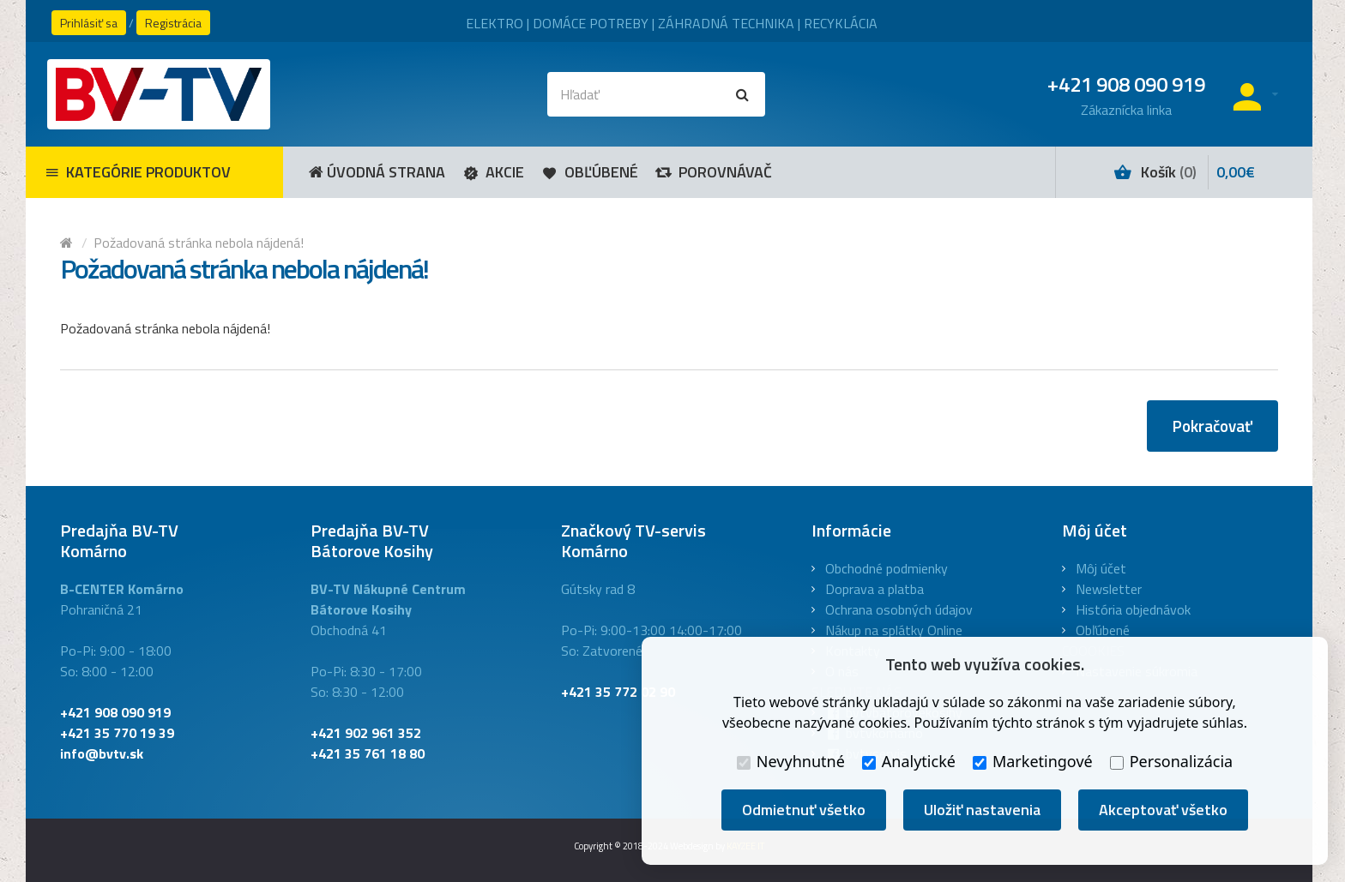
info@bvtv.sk (101, 753)
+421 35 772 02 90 (618, 691)
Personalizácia (1171, 761)
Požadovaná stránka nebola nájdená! (198, 242)
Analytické (909, 761)
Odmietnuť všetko (804, 809)
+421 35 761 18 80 (368, 753)
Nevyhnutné (791, 761)
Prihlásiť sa (89, 23)
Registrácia (173, 23)
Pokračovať (1212, 425)
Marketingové (1033, 761)
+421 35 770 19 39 (117, 733)
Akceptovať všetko (1163, 809)
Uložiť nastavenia (982, 809)
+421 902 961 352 (366, 733)
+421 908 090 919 (115, 712)
